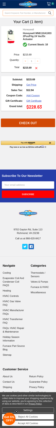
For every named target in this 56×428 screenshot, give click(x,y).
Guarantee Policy (38, 382)
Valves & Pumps (39, 281)
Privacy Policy (36, 387)
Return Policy (36, 376)
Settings (28, 410)
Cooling (7, 273)
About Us (8, 376)
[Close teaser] (16, 411)
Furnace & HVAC (40, 287)
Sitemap (7, 355)
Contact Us (8, 382)
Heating (7, 290)
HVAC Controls (11, 296)
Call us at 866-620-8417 (28, 238)
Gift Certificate (34, 101)
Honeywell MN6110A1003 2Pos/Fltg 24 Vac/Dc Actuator (37, 36)
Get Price (31, 85)
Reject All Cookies (28, 416)
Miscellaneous (38, 292)
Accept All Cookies (28, 423)
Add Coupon (33, 95)
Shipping (7, 387)
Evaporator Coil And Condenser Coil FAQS (13, 282)
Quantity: (14, 60)
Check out (28, 123)
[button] (28, 144)
